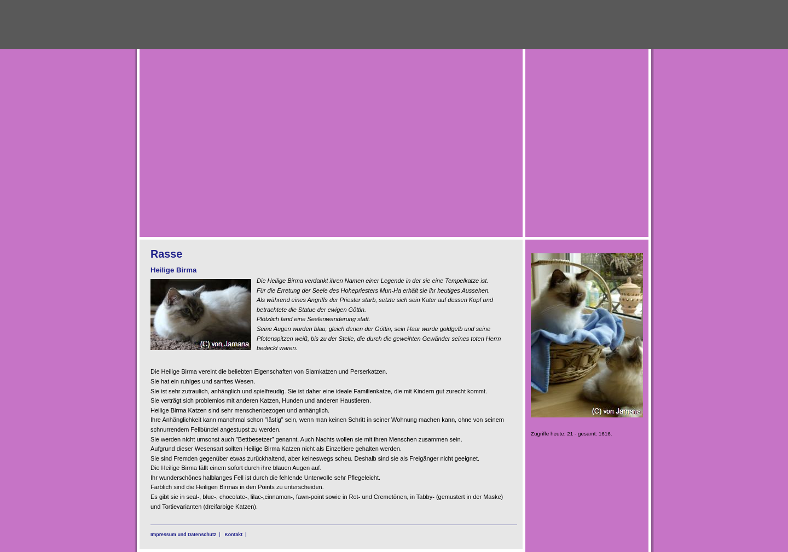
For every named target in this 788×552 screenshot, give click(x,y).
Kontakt (233, 534)
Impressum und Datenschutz (183, 534)
